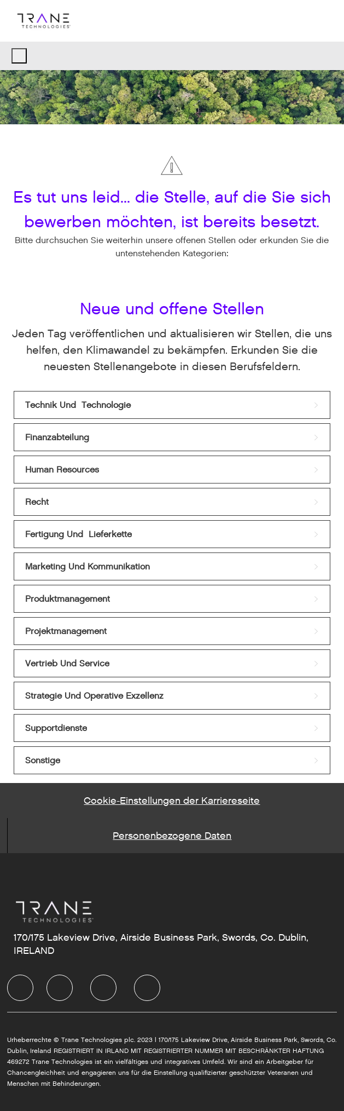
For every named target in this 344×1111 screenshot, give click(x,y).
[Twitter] (103, 988)
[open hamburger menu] (19, 56)
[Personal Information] (172, 835)
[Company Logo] (43, 20)
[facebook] (20, 988)
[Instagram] (147, 988)
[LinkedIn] (59, 988)
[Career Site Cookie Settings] (172, 800)
